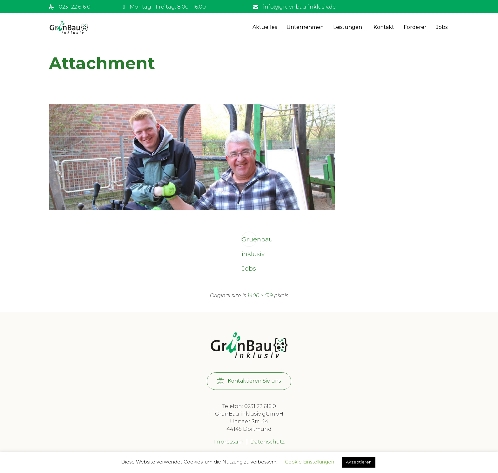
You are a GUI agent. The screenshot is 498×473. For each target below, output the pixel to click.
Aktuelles (264, 27)
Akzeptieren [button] (359, 461)
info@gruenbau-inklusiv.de (299, 7)
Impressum (228, 442)
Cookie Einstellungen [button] (309, 462)
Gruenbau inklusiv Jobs (249, 241)
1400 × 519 (260, 295)
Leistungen (347, 27)
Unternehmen (305, 27)
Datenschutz (267, 442)
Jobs (442, 27)
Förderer (415, 27)
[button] (249, 381)
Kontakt (384, 27)
